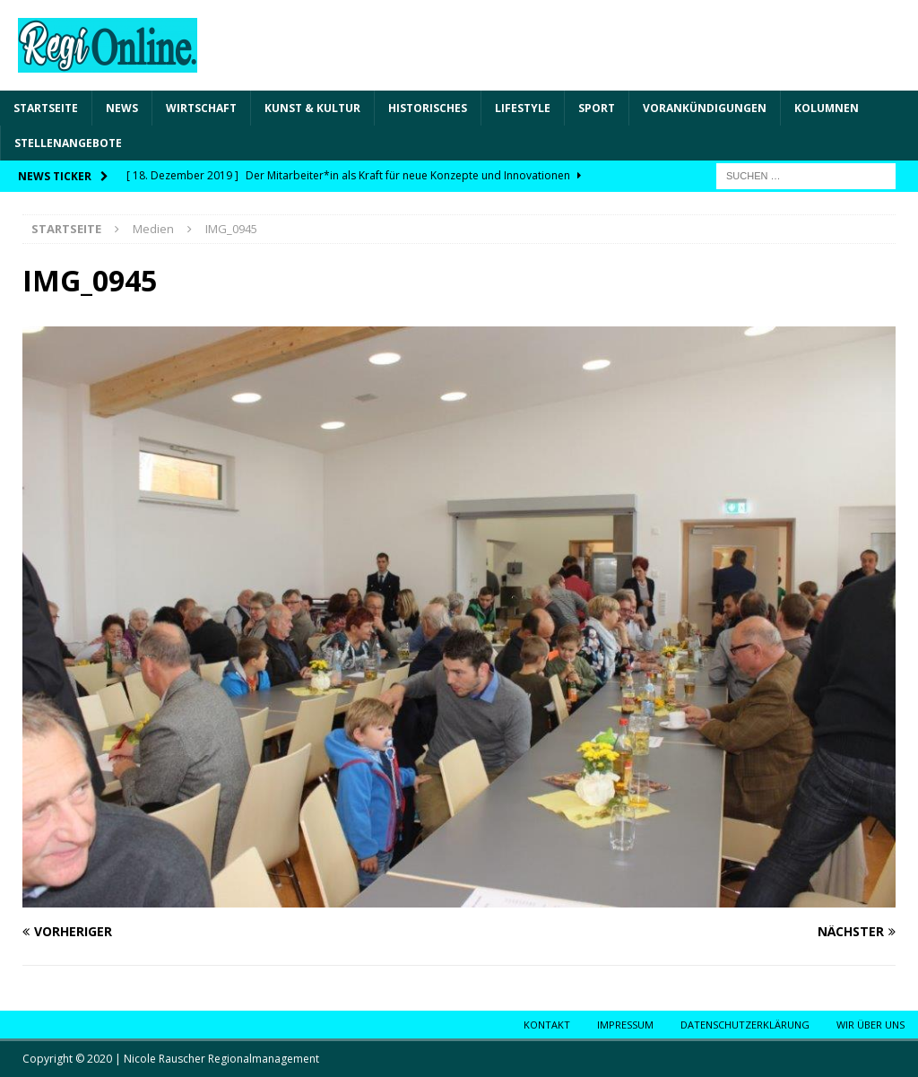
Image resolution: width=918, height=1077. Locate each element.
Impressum (625, 1024)
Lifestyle (522, 108)
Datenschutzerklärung (745, 1024)
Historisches (427, 108)
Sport (596, 108)
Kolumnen (826, 108)
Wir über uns (870, 1024)
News (122, 108)
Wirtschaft (201, 108)
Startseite (45, 108)
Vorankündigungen (704, 108)
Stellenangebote (68, 143)
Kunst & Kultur (312, 108)
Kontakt (547, 1024)
